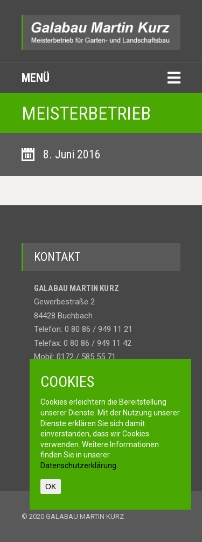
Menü (36, 78)
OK (50, 486)
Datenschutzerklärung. (79, 465)
